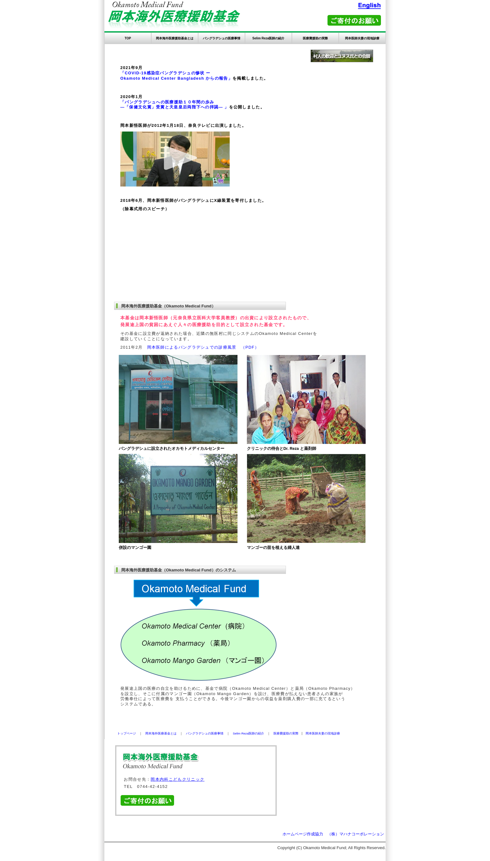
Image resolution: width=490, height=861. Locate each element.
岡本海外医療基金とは (161, 733)
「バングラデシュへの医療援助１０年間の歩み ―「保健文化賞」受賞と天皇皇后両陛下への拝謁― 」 (174, 105)
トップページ (126, 733)
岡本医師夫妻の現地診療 (362, 38)
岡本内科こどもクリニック (177, 779)
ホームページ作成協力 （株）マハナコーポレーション (333, 834)
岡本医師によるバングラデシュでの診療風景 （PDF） (203, 347)
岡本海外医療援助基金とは (174, 38)
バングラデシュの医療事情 (221, 38)
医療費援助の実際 (315, 38)
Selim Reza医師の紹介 (268, 38)
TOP (128, 38)
